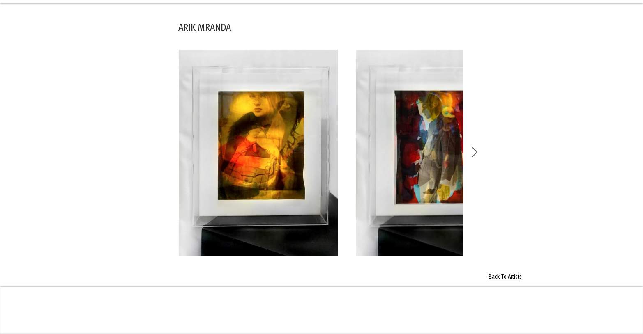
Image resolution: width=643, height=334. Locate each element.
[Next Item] (475, 152)
